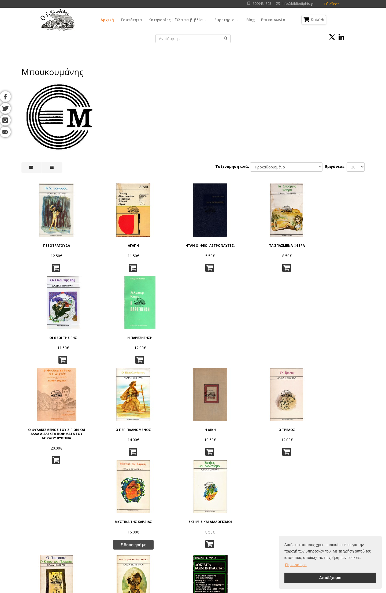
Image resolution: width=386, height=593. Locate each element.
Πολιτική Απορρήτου (114, 511)
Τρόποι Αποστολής (113, 532)
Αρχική (107, 19)
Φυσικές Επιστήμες (235, 511)
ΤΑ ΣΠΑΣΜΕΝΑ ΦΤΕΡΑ (222, 241)
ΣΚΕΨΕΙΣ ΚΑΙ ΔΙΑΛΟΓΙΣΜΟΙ (339, 333)
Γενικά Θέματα (187, 511)
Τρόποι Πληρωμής (112, 538)
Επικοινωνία (273, 19)
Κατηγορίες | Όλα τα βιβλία (176, 19)
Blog (250, 19)
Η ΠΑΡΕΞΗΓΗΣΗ (339, 241)
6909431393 (262, 3)
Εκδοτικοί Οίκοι (58, 525)
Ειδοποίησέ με (280, 355)
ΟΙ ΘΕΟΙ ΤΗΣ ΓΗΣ (280, 241)
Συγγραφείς (54, 518)
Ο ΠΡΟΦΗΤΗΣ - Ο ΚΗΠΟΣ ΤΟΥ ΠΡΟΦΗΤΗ (47, 435)
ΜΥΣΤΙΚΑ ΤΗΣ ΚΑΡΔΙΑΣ (280, 333)
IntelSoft (254, 589)
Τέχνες (225, 525)
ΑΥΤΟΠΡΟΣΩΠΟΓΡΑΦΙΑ (105, 433)
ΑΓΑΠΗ (105, 241)
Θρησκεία (183, 525)
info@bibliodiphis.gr (298, 3)
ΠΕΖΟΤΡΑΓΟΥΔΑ (47, 241)
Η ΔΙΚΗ (163, 333)
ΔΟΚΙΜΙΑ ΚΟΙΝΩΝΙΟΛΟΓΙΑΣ (164, 433)
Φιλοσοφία (185, 518)
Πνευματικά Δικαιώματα (117, 518)
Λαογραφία (184, 538)
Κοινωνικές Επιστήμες (194, 532)
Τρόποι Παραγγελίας (114, 525)
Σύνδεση (332, 3)
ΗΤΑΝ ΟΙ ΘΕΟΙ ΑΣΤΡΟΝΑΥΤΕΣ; (164, 243)
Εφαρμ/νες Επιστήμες (237, 518)
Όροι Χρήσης (109, 505)
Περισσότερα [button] (296, 565)
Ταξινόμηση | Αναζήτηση (118, 545)
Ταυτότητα (131, 19)
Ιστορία (225, 538)
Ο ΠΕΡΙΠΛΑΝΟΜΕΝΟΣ (105, 333)
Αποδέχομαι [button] (330, 578)
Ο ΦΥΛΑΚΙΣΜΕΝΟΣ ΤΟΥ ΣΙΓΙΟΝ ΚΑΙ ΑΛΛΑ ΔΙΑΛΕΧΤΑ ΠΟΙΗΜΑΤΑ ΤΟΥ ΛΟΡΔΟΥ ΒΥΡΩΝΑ (47, 339)
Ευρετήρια (224, 19)
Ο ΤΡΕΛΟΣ (222, 333)
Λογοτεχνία (229, 532)
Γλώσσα (226, 505)
